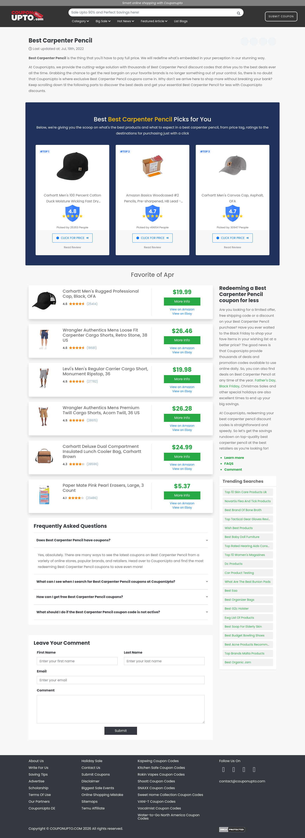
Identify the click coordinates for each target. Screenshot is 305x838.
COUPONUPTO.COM (66, 828)
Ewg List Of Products (239, 618)
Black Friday (229, 386)
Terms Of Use (40, 794)
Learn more (234, 457)
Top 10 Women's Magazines (245, 555)
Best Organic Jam (238, 662)
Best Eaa (231, 590)
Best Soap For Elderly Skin (243, 626)
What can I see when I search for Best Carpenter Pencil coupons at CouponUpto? (105, 581)
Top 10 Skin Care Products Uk (246, 492)
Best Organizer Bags (239, 600)
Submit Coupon (281, 17)
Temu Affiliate (93, 808)
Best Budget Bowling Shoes (245, 635)
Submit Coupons (96, 774)
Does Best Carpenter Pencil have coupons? (73, 540)
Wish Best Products (239, 528)
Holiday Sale (92, 760)
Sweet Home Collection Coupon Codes (170, 794)
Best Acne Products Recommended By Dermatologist (264, 644)
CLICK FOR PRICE (72, 238)
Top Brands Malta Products (244, 653)
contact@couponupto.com (242, 781)
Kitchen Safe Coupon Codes (161, 767)
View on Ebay (182, 313)
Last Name (133, 652)
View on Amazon (182, 309)
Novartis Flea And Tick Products (248, 501)
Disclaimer (90, 781)
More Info (182, 301)
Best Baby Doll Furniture (242, 537)
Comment (45, 690)
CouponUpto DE (42, 808)
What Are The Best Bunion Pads (247, 582)
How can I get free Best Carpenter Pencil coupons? (79, 596)
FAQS (228, 463)
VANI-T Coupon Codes (157, 801)
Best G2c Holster (237, 608)
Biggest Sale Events (98, 788)
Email (42, 671)
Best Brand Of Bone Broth (243, 510)
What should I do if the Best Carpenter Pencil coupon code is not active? (98, 612)
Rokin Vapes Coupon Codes (161, 774)
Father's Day (265, 380)
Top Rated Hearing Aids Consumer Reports (256, 546)
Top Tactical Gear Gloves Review (249, 519)
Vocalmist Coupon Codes (159, 808)
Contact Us (91, 767)
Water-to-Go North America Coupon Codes (169, 817)
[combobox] (156, 12)
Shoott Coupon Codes (156, 781)
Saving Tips (38, 774)
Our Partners (39, 801)
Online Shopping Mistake (102, 794)
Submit (121, 730)
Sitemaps (90, 801)
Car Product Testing (239, 573)
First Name (46, 652)
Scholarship (39, 788)
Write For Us (38, 767)
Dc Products (234, 564)
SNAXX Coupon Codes (156, 788)
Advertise (36, 781)
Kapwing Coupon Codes (158, 760)
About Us (36, 760)
